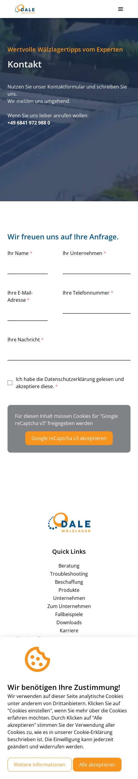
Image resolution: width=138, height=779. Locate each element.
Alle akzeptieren (97, 764)
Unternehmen (69, 598)
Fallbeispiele (69, 614)
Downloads (69, 622)
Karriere (69, 630)
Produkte (69, 590)
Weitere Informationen (39, 764)
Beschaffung (69, 582)
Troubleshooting (69, 574)
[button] (120, 9)
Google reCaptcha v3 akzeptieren (69, 438)
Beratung (69, 565)
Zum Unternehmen (69, 606)
